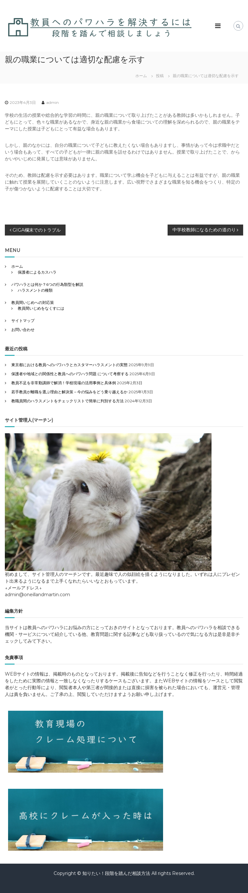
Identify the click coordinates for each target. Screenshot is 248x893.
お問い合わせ (23, 329)
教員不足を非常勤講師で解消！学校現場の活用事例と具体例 (63, 382)
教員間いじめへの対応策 (32, 302)
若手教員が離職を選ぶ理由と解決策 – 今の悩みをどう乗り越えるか (69, 391)
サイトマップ (23, 320)
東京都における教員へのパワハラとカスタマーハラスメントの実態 (69, 364)
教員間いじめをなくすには (41, 308)
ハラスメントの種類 (35, 290)
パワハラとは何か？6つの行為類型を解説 (47, 284)
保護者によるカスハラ (37, 272)
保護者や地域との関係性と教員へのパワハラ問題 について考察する (70, 373)
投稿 (160, 75)
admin (52, 102)
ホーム (17, 266)
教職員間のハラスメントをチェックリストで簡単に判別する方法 (67, 400)
